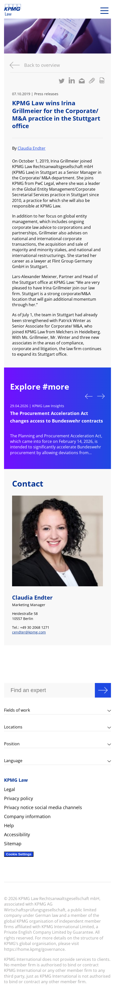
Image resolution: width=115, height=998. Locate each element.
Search (103, 690)
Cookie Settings (18, 854)
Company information (27, 816)
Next (101, 396)
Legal (9, 789)
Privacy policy (18, 798)
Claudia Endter (32, 148)
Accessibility (17, 834)
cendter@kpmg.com (29, 632)
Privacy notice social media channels (43, 807)
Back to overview (42, 65)
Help (9, 825)
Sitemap (12, 844)
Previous (89, 396)
